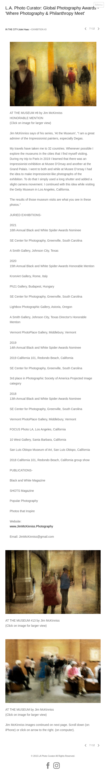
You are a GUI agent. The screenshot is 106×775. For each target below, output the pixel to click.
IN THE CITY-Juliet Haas (17, 29)
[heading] (53, 13)
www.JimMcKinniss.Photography (31, 526)
